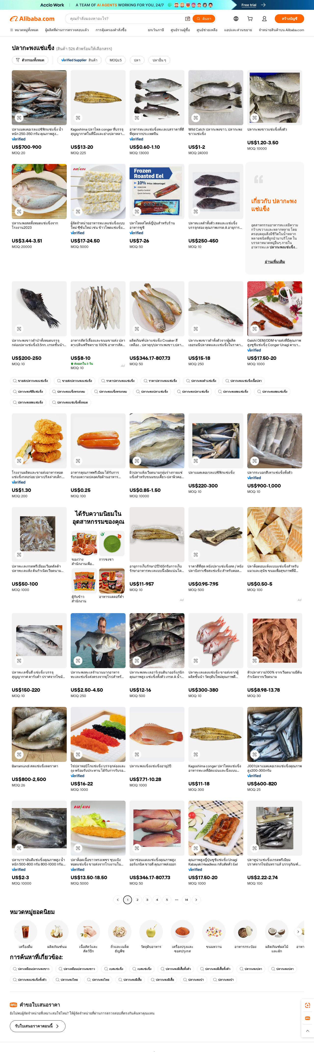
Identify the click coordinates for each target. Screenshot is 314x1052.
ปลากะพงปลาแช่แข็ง (152, 392)
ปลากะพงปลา (251, 969)
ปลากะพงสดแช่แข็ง (233, 392)
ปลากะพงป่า (193, 980)
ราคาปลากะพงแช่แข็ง (117, 381)
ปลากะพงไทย (67, 980)
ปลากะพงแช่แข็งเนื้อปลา (243, 381)
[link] (307, 1005)
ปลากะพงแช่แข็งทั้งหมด (70, 403)
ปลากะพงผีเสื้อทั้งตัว (176, 969)
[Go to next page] (196, 899)
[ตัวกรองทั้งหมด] (30, 60)
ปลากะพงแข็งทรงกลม (68, 392)
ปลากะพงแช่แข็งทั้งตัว (29, 980)
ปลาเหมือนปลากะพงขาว (31, 969)
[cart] (251, 19)
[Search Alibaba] (125, 18)
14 (186, 900)
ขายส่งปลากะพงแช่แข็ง (30, 381)
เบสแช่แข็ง (113, 969)
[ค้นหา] (204, 19)
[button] (188, 19)
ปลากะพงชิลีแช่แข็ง (28, 392)
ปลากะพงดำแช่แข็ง (201, 381)
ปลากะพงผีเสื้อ (130, 980)
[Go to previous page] (117, 899)
